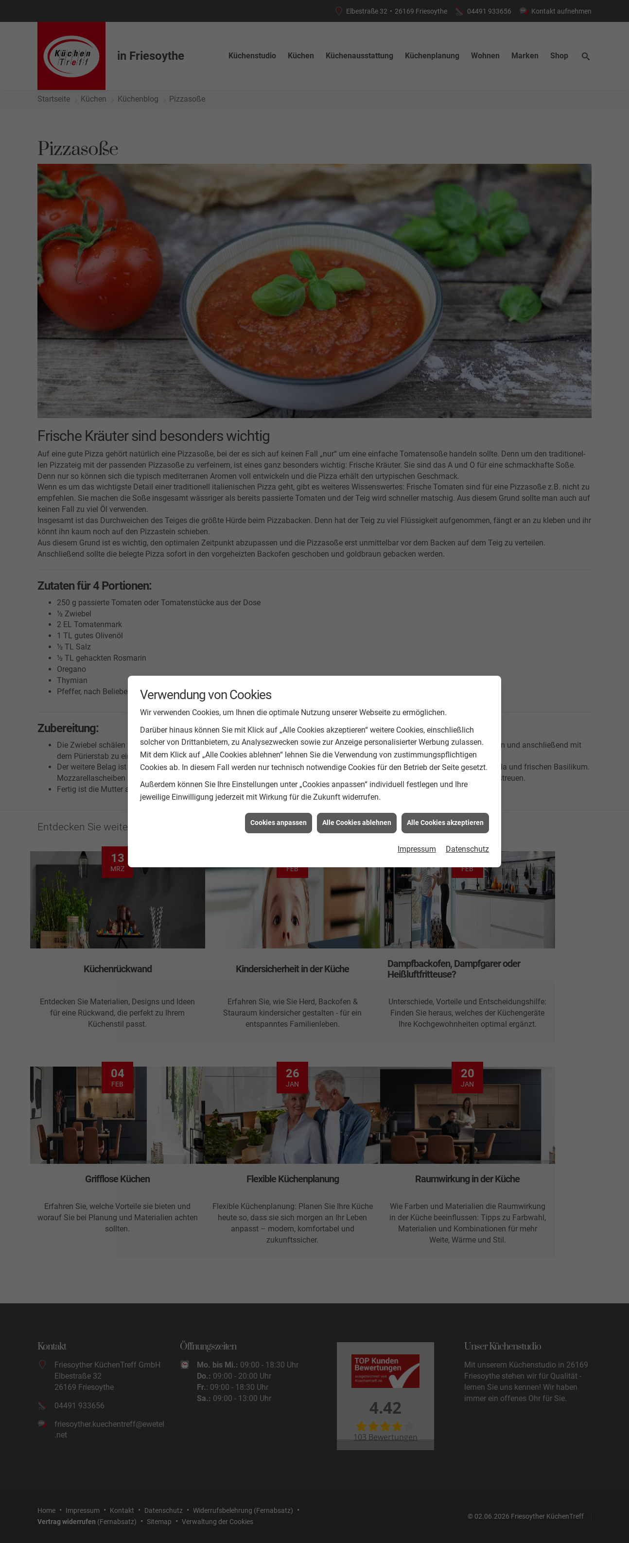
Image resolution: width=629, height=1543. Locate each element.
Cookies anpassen (278, 822)
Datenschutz (467, 849)
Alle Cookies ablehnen (356, 822)
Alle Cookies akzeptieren (445, 822)
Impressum (417, 849)
